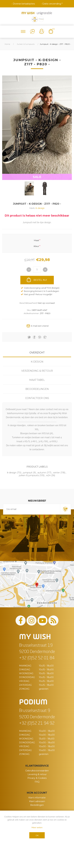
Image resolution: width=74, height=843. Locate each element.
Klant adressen (37, 801)
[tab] (37, 352)
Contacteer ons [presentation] (37, 398)
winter (56, 472)
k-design (11, 472)
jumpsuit (27, 472)
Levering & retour (37, 774)
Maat (36, 240)
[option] (29, 188)
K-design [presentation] (37, 361)
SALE (37, 177)
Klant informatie (37, 797)
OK (37, 835)
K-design (40, 208)
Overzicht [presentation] (37, 352)
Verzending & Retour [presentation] (37, 370)
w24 (48, 475)
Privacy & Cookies (37, 778)
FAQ (37, 781)
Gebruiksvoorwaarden (37, 770)
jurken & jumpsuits (29, 475)
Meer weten (36, 827)
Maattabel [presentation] (37, 379)
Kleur (36, 246)
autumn (41, 472)
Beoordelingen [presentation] (37, 389)
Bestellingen (37, 805)
